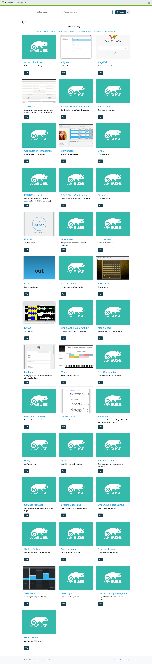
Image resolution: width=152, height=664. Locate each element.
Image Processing (110, 31)
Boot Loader (104, 106)
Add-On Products (33, 62)
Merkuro (28, 372)
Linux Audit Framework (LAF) (76, 328)
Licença (127, 660)
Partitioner (103, 416)
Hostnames (67, 239)
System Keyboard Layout (111, 505)
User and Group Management (113, 593)
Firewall (102, 195)
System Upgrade (69, 549)
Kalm (27, 283)
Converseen (67, 151)
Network (72, 31)
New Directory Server (35, 416)
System (38, 31)
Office (53, 31)
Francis (28, 239)
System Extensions (71, 505)
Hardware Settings (84, 31)
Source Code (118, 660)
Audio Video (62, 31)
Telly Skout (29, 593)
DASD (101, 151)
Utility (46, 31)
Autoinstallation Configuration (76, 106)
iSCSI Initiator (31, 637)
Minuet (64, 372)
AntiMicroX (29, 106)
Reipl (63, 460)
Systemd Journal (106, 549)
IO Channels (104, 239)
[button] (20, 3)
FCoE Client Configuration (74, 195)
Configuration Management (38, 151)
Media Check (104, 328)
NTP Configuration (107, 372)
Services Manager (33, 505)
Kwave (27, 328)
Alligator (65, 62)
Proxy (27, 460)
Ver (26, 73)
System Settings (32, 549)
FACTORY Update (33, 195)
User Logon (67, 593)
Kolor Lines (104, 283)
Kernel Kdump (68, 283)
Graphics (97, 31)
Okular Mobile (68, 416)
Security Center (106, 460)
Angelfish (103, 62)
